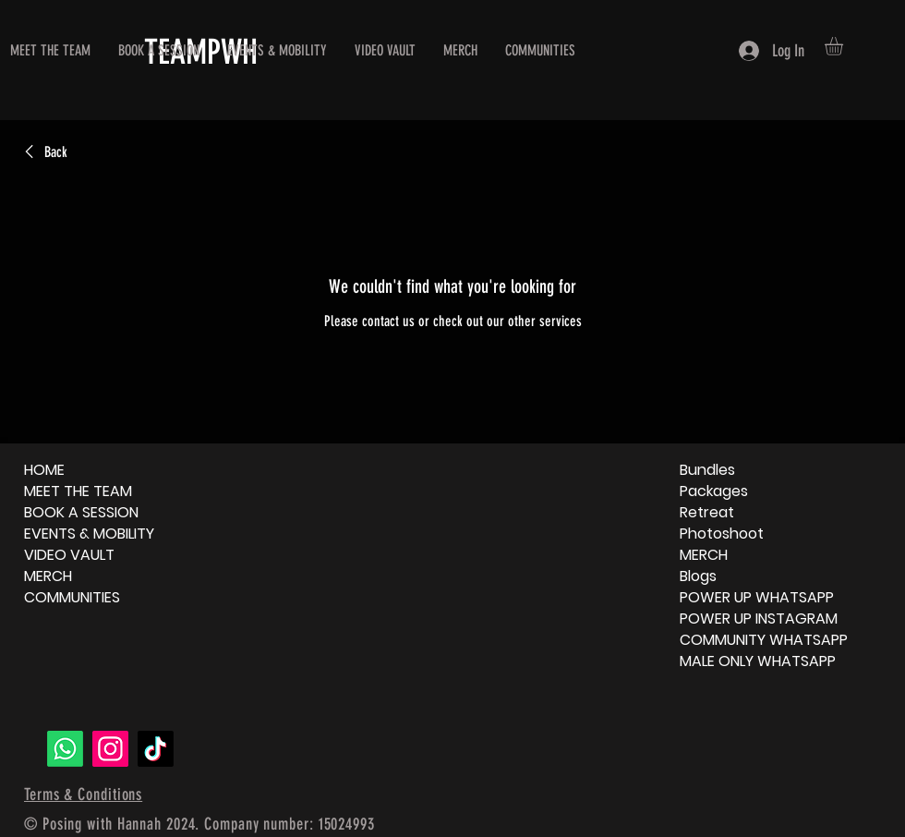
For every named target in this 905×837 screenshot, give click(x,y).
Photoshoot (722, 533)
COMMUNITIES (72, 597)
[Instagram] (110, 749)
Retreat (707, 512)
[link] (42, 152)
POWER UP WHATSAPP (757, 597)
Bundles (707, 469)
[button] (844, 46)
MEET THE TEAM (78, 491)
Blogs (698, 576)
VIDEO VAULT (69, 554)
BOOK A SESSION (81, 512)
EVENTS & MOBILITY (89, 533)
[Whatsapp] (65, 749)
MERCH (48, 576)
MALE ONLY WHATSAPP (758, 661)
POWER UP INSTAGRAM (759, 618)
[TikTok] (156, 749)
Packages (714, 491)
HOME (44, 469)
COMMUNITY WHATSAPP (764, 639)
